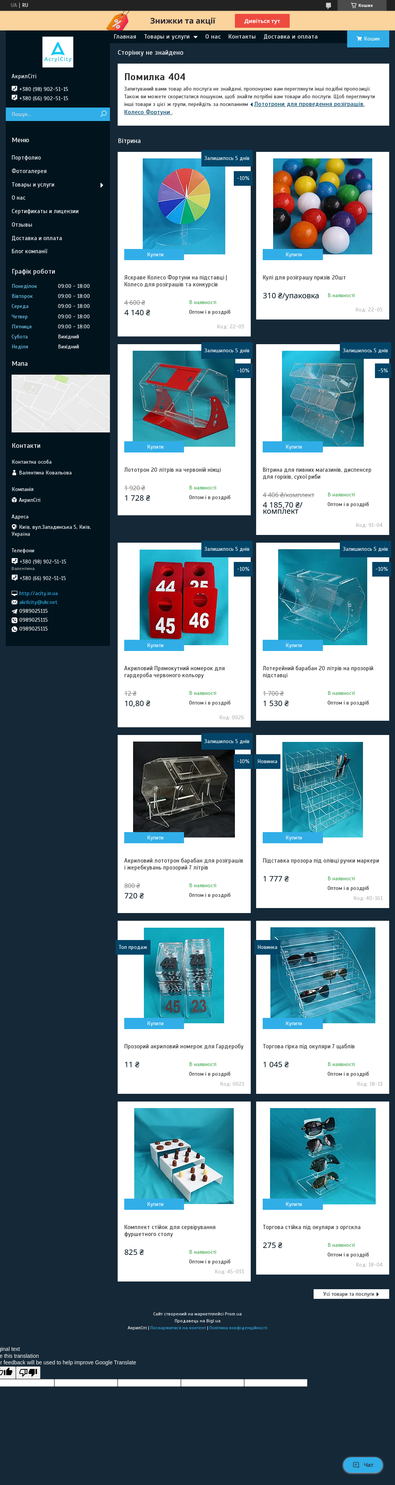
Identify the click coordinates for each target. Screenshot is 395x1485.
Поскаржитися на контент (178, 1327)
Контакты (242, 36)
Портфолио (26, 157)
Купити (155, 254)
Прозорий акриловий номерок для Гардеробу (183, 1046)
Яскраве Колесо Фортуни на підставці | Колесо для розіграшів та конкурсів (175, 281)
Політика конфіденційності (238, 1327)
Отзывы (22, 224)
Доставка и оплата (290, 36)
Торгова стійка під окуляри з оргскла (312, 1227)
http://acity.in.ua (38, 593)
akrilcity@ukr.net (38, 602)
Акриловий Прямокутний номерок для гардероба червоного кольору (174, 672)
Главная (125, 36)
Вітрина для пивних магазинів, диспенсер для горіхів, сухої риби (317, 473)
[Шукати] (103, 114)
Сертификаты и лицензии (45, 211)
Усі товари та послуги (348, 1294)
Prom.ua (233, 1314)
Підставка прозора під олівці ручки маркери (321, 860)
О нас (213, 36)
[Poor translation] (28, 1372)
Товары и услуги (167, 36)
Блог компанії (29, 251)
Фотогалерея (29, 171)
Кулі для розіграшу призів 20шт (304, 277)
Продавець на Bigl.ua (198, 1321)
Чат (363, 1464)
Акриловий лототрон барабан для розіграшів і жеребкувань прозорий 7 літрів (183, 864)
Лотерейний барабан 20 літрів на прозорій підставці (318, 672)
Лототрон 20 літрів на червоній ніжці (172, 469)
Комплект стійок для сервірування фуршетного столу (170, 1231)
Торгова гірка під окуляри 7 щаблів (309, 1046)
